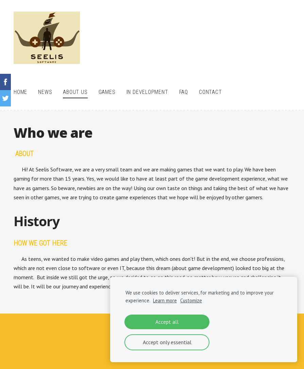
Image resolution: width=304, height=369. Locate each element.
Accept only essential (167, 342)
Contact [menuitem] (210, 92)
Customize (191, 300)
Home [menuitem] (20, 92)
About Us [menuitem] (75, 92)
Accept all (167, 321)
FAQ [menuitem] (183, 92)
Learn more (165, 300)
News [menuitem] (45, 92)
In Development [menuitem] (147, 92)
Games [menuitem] (107, 92)
